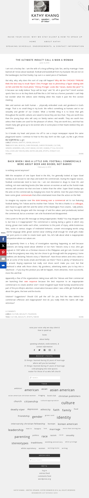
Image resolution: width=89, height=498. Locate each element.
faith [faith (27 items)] (56, 410)
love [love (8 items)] (45, 428)
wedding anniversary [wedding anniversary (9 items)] (54, 442)
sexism (28, 142)
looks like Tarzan (17, 151)
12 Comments (11, 140)
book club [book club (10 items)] (51, 396)
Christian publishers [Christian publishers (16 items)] (69, 396)
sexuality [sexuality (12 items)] (70, 435)
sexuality (36, 142)
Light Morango (47, 493)
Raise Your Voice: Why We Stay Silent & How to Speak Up (45, 37)
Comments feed (44, 476)
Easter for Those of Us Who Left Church (44, 371)
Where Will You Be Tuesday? (44, 363)
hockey (39, 148)
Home (32, 41)
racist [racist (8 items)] (61, 435)
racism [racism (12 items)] (53, 435)
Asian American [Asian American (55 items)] (62, 390)
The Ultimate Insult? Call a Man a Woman (44, 60)
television (32, 314)
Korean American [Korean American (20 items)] (68, 423)
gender (15, 142)
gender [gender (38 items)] (37, 417)
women (9, 154)
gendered (16, 148)
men (27, 151)
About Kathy (52, 41)
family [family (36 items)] (66, 410)
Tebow (36, 317)
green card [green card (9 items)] (49, 415)
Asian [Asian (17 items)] (44, 388)
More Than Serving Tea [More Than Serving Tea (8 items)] (72, 428)
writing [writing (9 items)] (65, 448)
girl (23, 148)
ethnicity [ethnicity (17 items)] (46, 409)
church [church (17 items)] (18, 401)
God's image (30, 148)
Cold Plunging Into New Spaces (44, 369)
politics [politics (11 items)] (36, 435)
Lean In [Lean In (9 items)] (29, 429)
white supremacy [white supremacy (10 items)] (28, 448)
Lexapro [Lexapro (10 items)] (37, 429)
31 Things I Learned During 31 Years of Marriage (44, 366)
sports (46, 151)
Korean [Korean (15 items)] (51, 423)
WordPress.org (44, 479)
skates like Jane (36, 151)
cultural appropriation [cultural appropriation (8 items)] (50, 400)
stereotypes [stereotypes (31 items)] (20, 443)
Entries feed (44, 473)
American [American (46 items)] (32, 390)
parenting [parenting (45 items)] (22, 436)
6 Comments (11, 311)
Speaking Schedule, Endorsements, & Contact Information (45, 46)
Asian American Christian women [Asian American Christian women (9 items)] (22, 396)
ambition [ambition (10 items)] (18, 388)
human (46, 148)
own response (30, 281)
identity (22, 142)
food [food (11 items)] (76, 409)
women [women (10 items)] (42, 448)
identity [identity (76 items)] (64, 417)
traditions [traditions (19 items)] (36, 442)
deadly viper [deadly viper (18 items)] (18, 409)
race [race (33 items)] (45, 436)
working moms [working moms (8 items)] (53, 448)
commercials (26, 195)
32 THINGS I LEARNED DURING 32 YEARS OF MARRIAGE (44, 360)
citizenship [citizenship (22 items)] (31, 401)
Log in (44, 470)
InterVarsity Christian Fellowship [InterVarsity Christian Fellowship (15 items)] (28, 423)
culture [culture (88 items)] (68, 402)
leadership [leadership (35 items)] (16, 430)
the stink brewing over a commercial (48, 200)
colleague (79, 203)
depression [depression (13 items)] (32, 409)
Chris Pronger (32, 145)
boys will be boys (17, 145)
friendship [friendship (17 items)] (24, 415)
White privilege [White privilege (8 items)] (71, 442)
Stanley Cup (55, 151)
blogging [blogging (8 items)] (41, 395)
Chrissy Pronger (46, 145)
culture (56, 145)
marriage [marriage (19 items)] (55, 429)
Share (81, 154)
